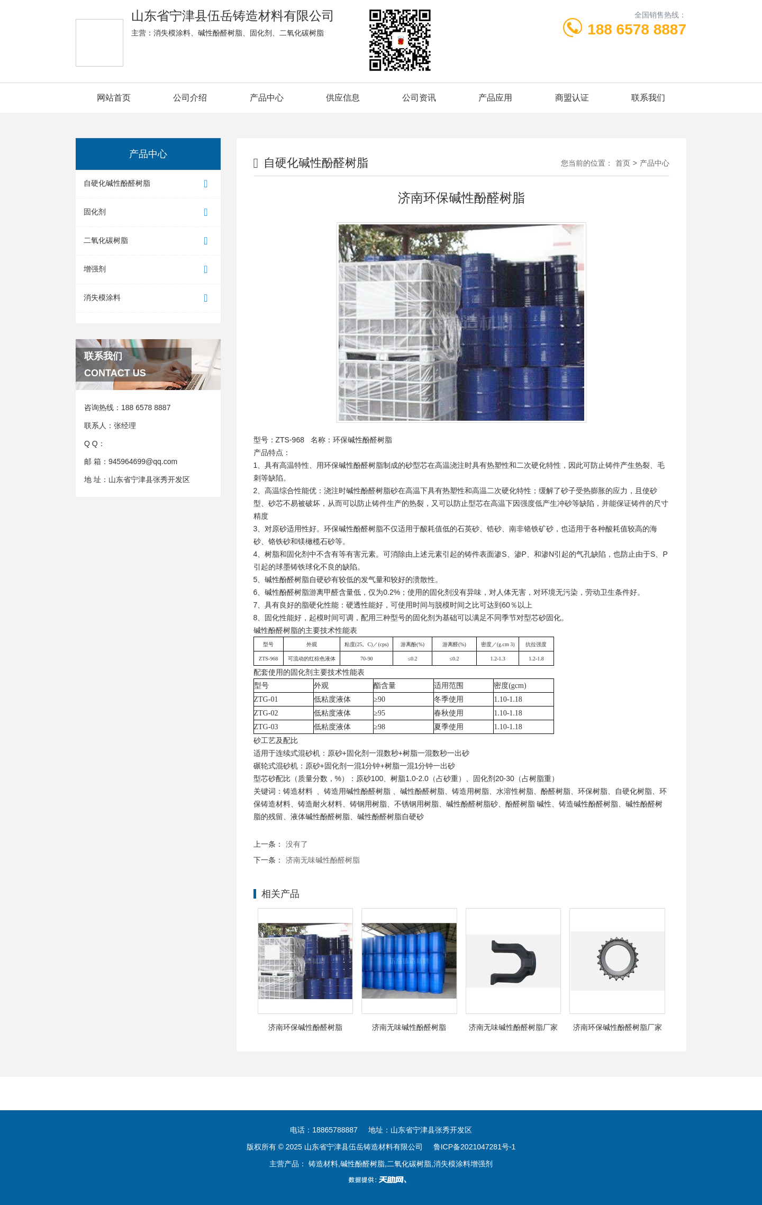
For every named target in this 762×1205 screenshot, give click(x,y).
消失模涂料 (148, 298)
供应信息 (343, 97)
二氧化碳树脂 (148, 241)
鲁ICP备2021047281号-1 (474, 1147)
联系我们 (648, 97)
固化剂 (148, 212)
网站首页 (114, 97)
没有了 (297, 844)
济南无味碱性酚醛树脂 (323, 860)
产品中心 (267, 97)
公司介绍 (190, 97)
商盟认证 (572, 97)
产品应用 (495, 97)
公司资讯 (419, 97)
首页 (622, 163)
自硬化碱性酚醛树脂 (148, 184)
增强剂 (148, 270)
